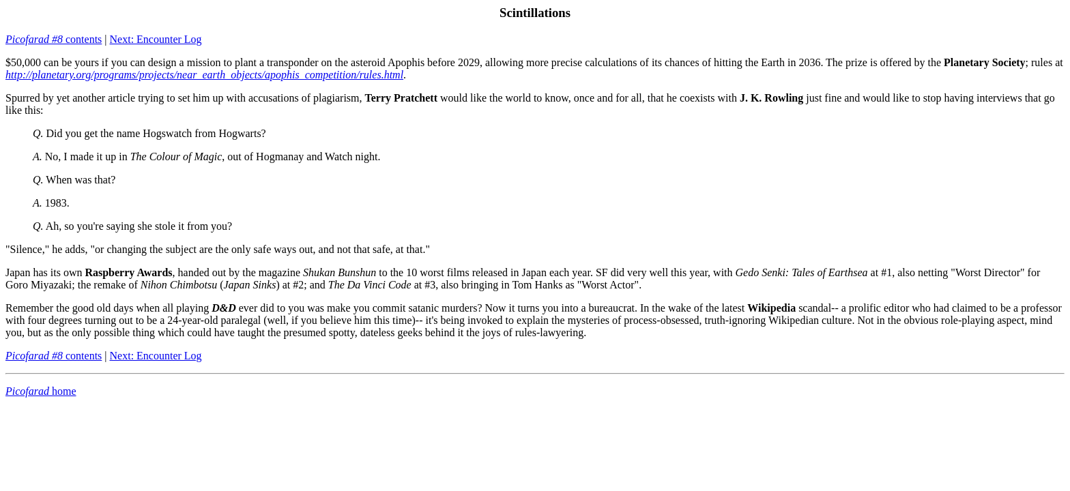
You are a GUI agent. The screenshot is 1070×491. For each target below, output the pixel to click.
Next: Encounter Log (156, 39)
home (40, 391)
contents (53, 39)
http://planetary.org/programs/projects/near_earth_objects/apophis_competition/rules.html (204, 74)
